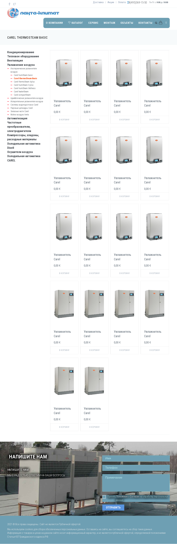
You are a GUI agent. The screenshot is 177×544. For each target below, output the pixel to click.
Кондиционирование (20, 52)
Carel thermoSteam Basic (25, 78)
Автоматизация (17, 118)
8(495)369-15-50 (138, 2)
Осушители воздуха (20, 152)
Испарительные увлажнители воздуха (27, 101)
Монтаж (109, 22)
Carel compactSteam (22, 95)
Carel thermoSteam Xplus (24, 82)
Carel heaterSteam (21, 91)
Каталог (75, 22)
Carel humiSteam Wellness (25, 88)
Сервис (93, 22)
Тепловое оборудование (23, 56)
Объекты (126, 22)
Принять (109, 496)
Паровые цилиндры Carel (22, 108)
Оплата (122, 2)
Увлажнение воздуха (21, 65)
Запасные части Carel (20, 111)
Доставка (98, 2)
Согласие (134, 496)
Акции (111, 2)
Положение (122, 496)
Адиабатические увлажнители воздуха (27, 98)
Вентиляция (15, 60)
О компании (54, 22)
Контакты (145, 22)
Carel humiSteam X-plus (24, 85)
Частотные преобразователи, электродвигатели (19, 127)
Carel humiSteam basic (23, 75)
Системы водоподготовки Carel (24, 105)
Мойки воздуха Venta (20, 114)
